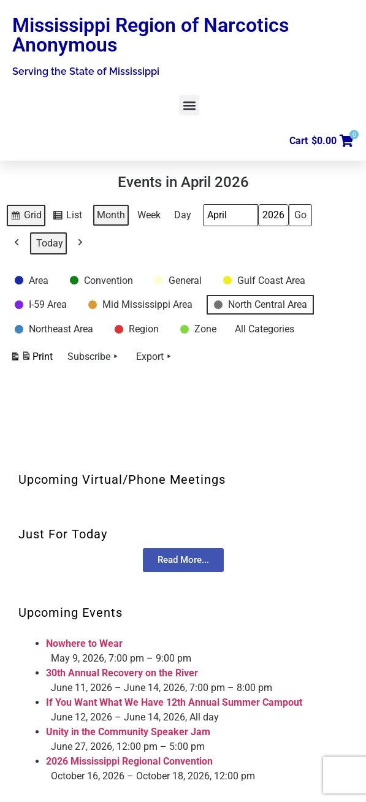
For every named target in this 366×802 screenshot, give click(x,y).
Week (149, 215)
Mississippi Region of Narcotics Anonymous (150, 34)
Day (182, 215)
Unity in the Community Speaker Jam (128, 732)
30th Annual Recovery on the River (122, 673)
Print (31, 358)
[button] (189, 105)
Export (154, 357)
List (69, 217)
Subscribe (93, 357)
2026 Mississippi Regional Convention (129, 761)
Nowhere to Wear (84, 643)
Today (49, 243)
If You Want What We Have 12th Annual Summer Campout (174, 702)
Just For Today (62, 534)
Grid (27, 217)
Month (111, 215)
